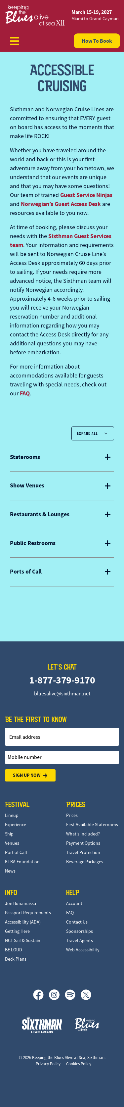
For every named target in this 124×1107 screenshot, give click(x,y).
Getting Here (17, 931)
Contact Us (77, 922)
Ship (9, 834)
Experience (15, 825)
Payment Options (83, 843)
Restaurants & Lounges (39, 514)
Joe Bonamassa (20, 903)
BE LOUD (13, 950)
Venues (12, 843)
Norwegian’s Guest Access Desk (61, 204)
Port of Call (16, 852)
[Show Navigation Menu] (14, 41)
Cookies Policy (78, 1064)
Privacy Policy (48, 1064)
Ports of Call (26, 572)
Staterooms (25, 457)
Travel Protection (83, 852)
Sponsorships (79, 931)
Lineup (12, 815)
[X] (86, 994)
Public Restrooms (33, 543)
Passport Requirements (28, 913)
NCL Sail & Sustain (22, 940)
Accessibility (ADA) (23, 922)
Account (74, 903)
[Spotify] (73, 994)
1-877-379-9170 (62, 680)
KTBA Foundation (22, 862)
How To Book (97, 40)
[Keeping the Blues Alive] (87, 1024)
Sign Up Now (30, 775)
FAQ (25, 393)
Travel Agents (79, 940)
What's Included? (83, 834)
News (10, 871)
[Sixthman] (42, 1024)
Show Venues (27, 485)
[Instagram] (57, 994)
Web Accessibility (83, 950)
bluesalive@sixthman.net (62, 693)
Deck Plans (15, 959)
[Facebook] (41, 994)
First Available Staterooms (92, 825)
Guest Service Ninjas (86, 195)
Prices (72, 815)
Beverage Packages (84, 862)
